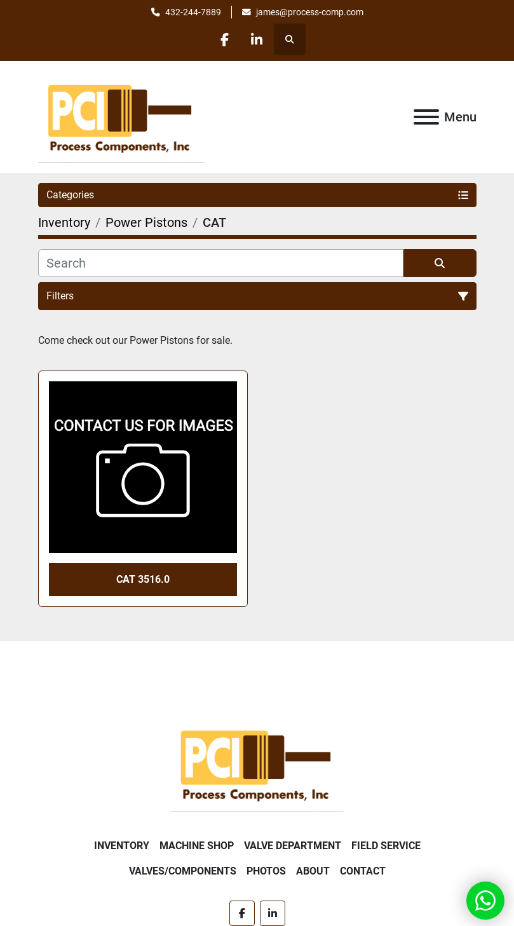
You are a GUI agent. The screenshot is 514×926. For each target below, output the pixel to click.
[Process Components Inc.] (256, 763)
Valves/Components (182, 871)
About (313, 871)
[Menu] (426, 117)
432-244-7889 (193, 12)
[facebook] (224, 39)
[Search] (220, 263)
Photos (266, 871)
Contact (363, 871)
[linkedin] (257, 39)
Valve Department (292, 846)
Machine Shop (196, 846)
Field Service (386, 846)
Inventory (121, 846)
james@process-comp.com (309, 12)
